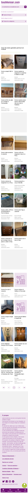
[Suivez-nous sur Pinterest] (13, 482)
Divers (15, 293)
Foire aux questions (12, 465)
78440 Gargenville (18, 322)
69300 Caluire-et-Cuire (19, 78)
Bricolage (16, 378)
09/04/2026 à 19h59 (18, 80)
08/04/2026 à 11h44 (18, 351)
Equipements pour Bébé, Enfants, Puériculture (19, 186)
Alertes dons (24, 487)
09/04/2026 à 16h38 (18, 110)
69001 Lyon (3, 78)
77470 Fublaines (17, 109)
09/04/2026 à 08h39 (18, 218)
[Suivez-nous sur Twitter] (3, 482)
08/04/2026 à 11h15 (18, 382)
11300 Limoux (4, 349)
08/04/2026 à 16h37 (18, 296)
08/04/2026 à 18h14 (18, 247)
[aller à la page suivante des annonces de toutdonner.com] (19, 387)
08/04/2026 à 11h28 (5, 382)
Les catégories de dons (8, 458)
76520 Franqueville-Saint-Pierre (19, 380)
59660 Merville (17, 188)
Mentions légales (6, 471)
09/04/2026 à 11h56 (5, 218)
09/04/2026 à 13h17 (18, 161)
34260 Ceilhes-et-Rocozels (20, 295)
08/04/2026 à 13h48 (5, 351)
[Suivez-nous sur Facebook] (7, 482)
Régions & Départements (8, 455)
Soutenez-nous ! (18, 474)
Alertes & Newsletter (7, 474)
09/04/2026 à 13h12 (5, 190)
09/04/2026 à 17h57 (5, 110)
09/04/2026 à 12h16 (18, 190)
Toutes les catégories (9, 21)
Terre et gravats (17, 320)
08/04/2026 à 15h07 (18, 324)
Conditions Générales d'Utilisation (10, 468)
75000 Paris (3, 245)
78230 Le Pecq (17, 159)
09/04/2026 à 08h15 (5, 247)
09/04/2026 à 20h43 (5, 80)
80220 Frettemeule (5, 109)
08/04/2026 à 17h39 (5, 296)
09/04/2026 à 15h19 (5, 161)
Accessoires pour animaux (6, 215)
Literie (2, 293)
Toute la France (7, 14)
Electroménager (17, 215)
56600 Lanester (4, 159)
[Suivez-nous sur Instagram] (10, 482)
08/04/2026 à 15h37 (5, 324)
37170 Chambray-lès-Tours (7, 381)
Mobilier (3, 77)
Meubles (3, 107)
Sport (2, 348)
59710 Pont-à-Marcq (5, 217)
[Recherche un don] (12, 7)
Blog (13, 471)
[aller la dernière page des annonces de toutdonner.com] (24, 387)
